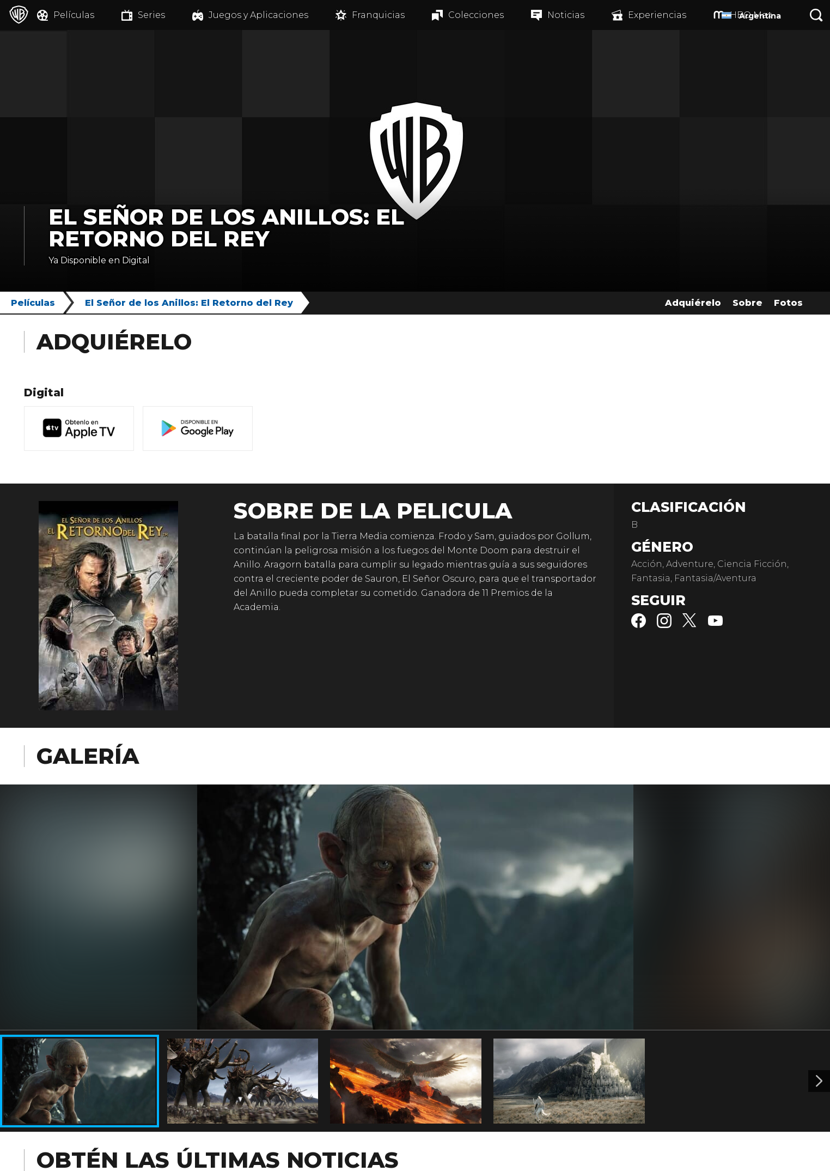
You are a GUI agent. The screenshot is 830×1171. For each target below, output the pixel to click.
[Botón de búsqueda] (816, 15)
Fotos (788, 303)
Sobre (747, 303)
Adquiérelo (693, 303)
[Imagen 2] (819, 1081)
